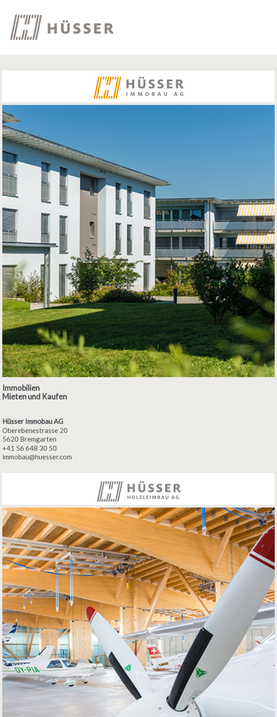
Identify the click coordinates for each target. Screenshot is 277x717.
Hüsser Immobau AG (32, 421)
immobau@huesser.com (37, 457)
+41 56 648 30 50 (29, 448)
